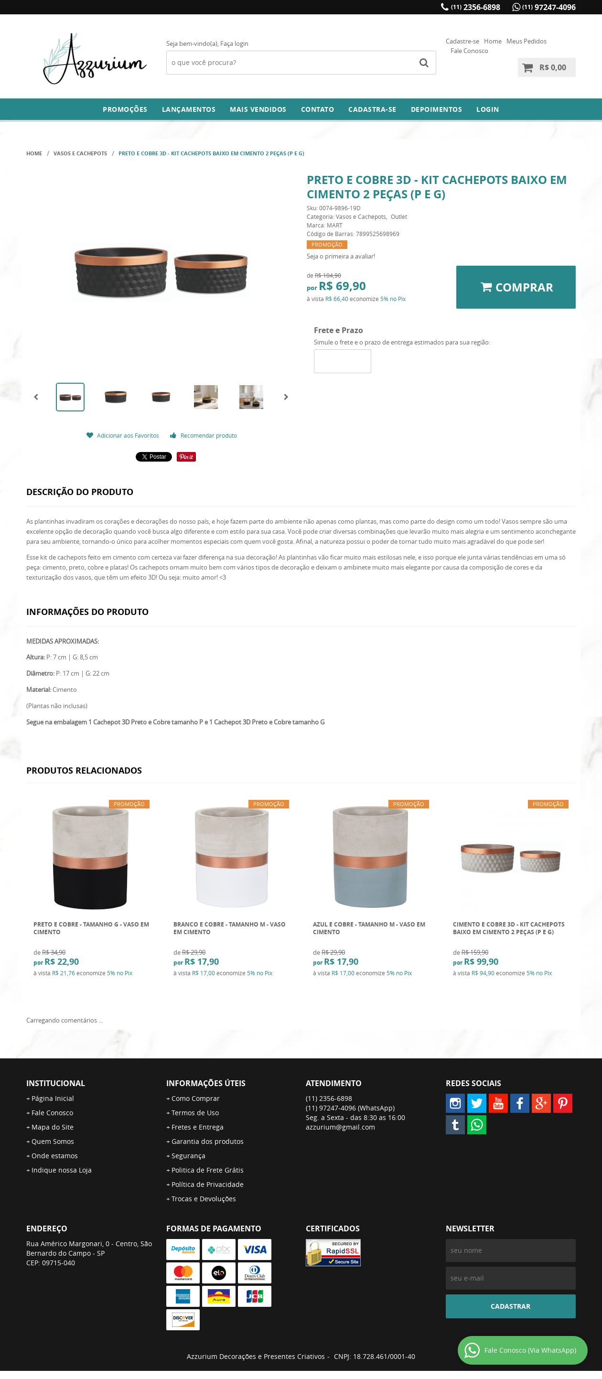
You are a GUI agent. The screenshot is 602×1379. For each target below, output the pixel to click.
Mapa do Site (53, 1126)
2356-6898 (475, 7)
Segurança (188, 1155)
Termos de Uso (195, 1112)
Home (493, 41)
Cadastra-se (372, 109)
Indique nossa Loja (62, 1169)
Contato (317, 109)
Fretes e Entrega (198, 1126)
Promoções (125, 109)
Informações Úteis (206, 1083)
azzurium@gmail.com (340, 1126)
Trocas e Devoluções (204, 1198)
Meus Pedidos (526, 41)
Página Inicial (53, 1098)
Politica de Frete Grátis (208, 1169)
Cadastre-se (462, 41)
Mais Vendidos (258, 109)
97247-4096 (549, 7)
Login (487, 109)
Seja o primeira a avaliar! (341, 256)
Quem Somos (53, 1141)
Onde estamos (55, 1155)
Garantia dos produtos (208, 1141)
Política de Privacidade (208, 1184)
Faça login (234, 43)
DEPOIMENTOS (436, 109)
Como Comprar (196, 1098)
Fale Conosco (469, 50)
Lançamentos (189, 109)
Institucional (55, 1083)
